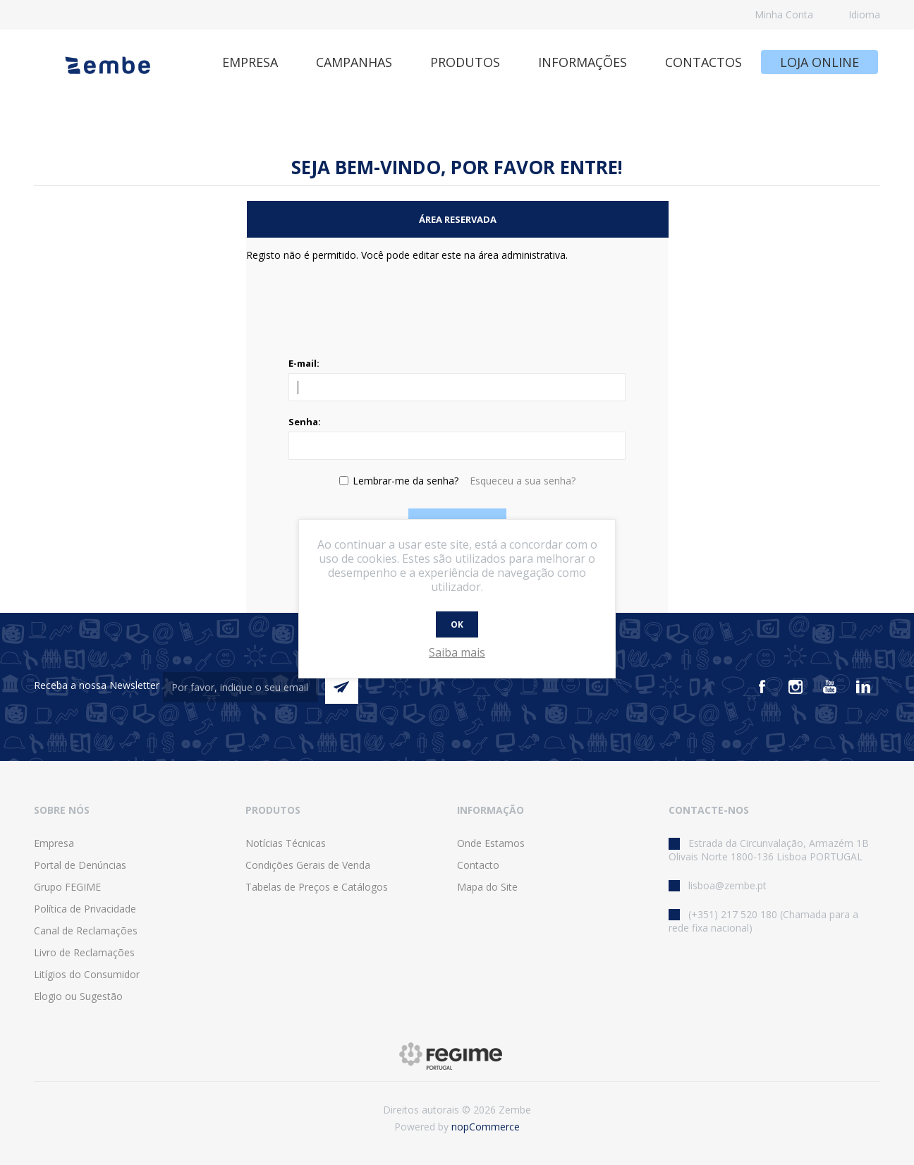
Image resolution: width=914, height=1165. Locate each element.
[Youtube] (829, 687)
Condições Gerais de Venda (307, 865)
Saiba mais (457, 652)
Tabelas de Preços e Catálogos (316, 886)
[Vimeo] (863, 687)
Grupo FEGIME (67, 886)
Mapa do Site (487, 886)
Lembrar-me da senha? (405, 480)
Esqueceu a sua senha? (522, 480)
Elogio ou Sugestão (78, 996)
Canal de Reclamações (86, 930)
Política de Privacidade (85, 908)
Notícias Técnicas (285, 843)
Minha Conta (784, 14)
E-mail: (303, 363)
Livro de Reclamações (84, 952)
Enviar (341, 687)
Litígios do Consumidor (87, 974)
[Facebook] (761, 687)
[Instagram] (795, 687)
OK (457, 624)
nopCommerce (485, 1126)
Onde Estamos (491, 843)
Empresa (54, 843)
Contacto (478, 865)
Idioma (864, 14)
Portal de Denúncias (80, 865)
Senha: (304, 421)
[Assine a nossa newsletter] (240, 687)
